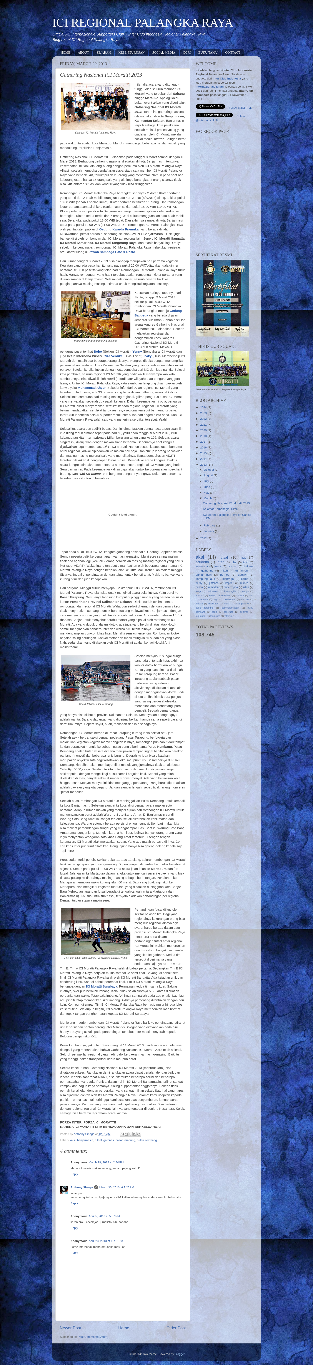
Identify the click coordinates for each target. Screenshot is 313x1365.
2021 (204, 424)
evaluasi (200, 595)
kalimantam (225, 595)
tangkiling (215, 616)
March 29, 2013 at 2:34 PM (106, 1162)
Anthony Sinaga (81, 1187)
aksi (72, 1140)
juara (218, 566)
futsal (98, 1140)
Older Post (176, 1328)
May (207, 492)
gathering (207, 570)
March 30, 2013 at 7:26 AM (116, 1187)
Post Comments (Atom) (93, 1336)
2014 (204, 458)
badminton (212, 591)
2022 (204, 418)
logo (216, 599)
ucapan (232, 566)
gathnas (108, 1140)
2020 (204, 430)
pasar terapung (125, 1140)
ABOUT (83, 52)
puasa (199, 587)
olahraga (228, 578)
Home (123, 1328)
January (209, 531)
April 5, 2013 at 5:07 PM (104, 1216)
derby (199, 583)
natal (226, 603)
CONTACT (232, 52)
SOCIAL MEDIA (163, 52)
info (245, 562)
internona (202, 566)
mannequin (229, 599)
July (207, 481)
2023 (204, 413)
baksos (248, 566)
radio (214, 612)
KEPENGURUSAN (131, 52)
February (210, 525)
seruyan (244, 612)
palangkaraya (242, 603)
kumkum (240, 595)
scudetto (202, 562)
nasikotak (213, 603)
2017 (204, 441)
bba (233, 562)
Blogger (180, 1354)
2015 (204, 453)
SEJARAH (104, 52)
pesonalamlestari (230, 607)
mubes (244, 583)
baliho (244, 578)
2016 (204, 447)
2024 (204, 407)
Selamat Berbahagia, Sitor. (220, 509)
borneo (224, 574)
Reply (74, 1174)
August (209, 475)
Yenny (137, 351)
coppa (245, 591)
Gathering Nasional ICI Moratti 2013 (226, 503)
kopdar (229, 583)
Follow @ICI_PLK (240, 107)
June (207, 487)
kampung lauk (205, 578)
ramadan (213, 587)
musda (199, 603)
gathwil (242, 574)
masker (245, 599)
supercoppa (231, 587)
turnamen (241, 570)
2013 (204, 464)
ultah (246, 587)
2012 (204, 538)
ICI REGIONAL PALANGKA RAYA (142, 22)
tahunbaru (201, 616)
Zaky (148, 356)
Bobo (98, 351)
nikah (224, 570)
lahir (251, 595)
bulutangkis (230, 591)
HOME (65, 52)
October (209, 469)
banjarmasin (85, 1140)
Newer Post (70, 1328)
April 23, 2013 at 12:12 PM (106, 1241)
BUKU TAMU (208, 52)
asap (198, 591)
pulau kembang (147, 1140)
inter (220, 562)
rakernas (228, 612)
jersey (212, 595)
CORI (187, 52)
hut (243, 557)
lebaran (204, 599)
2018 (204, 436)
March (208, 498)
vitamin (228, 616)
